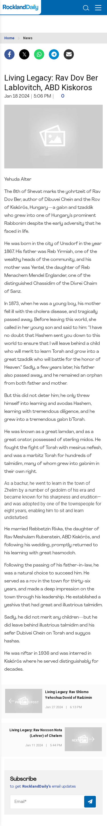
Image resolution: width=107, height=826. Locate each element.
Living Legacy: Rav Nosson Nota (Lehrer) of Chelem (35, 733)
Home (9, 38)
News (28, 38)
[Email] (53, 802)
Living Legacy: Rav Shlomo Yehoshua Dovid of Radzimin (68, 695)
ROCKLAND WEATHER (30, 22)
